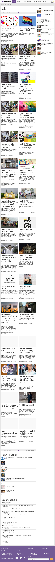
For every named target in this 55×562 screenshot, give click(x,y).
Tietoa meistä (19, 552)
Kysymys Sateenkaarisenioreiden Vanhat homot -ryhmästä (12, 538)
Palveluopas (39, 1)
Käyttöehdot (46, 552)
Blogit (34, 1)
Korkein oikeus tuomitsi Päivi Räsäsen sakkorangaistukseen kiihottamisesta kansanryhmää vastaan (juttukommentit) (18, 512)
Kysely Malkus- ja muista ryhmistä (8, 525)
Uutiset (13, 1)
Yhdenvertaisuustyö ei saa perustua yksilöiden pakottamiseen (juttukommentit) (15, 520)
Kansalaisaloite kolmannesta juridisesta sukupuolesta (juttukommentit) (14, 514)
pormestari (3, 482)
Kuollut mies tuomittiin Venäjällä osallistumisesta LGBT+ (17, 462)
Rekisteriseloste (46, 553)
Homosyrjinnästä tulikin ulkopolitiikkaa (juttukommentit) (11, 508)
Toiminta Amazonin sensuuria (12, 474)
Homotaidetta (9, 490)
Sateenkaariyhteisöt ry (20, 554)
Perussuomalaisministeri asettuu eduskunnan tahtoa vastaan (14, 478)
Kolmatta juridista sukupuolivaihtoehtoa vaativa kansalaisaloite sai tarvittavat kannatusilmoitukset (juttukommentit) (18, 506)
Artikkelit (18, 1)
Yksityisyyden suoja (47, 550)
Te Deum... (3, 466)
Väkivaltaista (9, 486)
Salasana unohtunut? (33, 554)
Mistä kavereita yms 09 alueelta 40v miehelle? (10, 532)
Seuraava (28, 12)
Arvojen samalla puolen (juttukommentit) (9, 517)
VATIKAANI (6, 469)
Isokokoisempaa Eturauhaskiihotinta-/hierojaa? (10, 522)
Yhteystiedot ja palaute (20, 550)
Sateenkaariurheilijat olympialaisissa (8, 530)
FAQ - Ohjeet (32, 550)
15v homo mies (5, 541)
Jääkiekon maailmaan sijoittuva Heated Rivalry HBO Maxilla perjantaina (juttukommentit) (16, 527)
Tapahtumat (44, 1)
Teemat (23, 1)
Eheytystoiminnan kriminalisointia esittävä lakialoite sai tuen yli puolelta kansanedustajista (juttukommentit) (17, 536)
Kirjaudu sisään (32, 553)
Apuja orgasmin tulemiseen (7, 502)
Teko (2, 494)
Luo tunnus (32, 552)
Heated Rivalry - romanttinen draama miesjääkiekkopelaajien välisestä (19, 457)
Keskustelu (29, 1)
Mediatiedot (19, 553)
